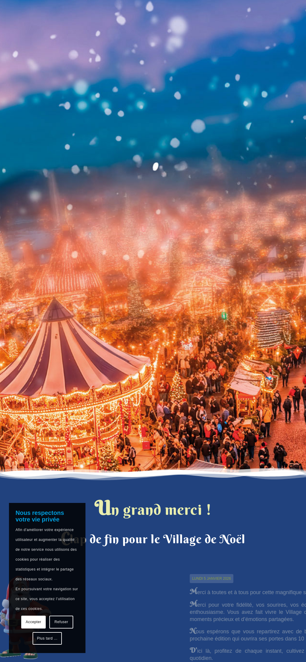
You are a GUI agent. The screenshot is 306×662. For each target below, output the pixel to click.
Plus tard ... (47, 638)
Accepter (33, 622)
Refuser (61, 622)
